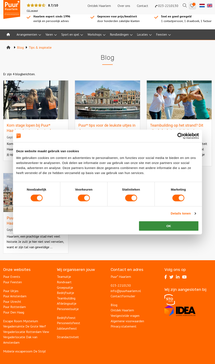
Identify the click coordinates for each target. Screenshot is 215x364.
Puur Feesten (12, 282)
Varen (49, 34)
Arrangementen (27, 34)
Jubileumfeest (67, 328)
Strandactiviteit (68, 337)
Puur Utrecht (12, 301)
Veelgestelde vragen (125, 315)
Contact (142, 6)
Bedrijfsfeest (66, 318)
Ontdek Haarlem (99, 6)
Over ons (124, 6)
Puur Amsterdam (14, 296)
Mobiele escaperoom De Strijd (24, 351)
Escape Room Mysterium (20, 321)
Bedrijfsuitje (65, 293)
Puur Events (11, 276)
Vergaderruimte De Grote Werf (24, 326)
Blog (114, 305)
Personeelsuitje (68, 309)
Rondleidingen (119, 34)
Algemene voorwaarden (127, 321)
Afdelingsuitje (66, 303)
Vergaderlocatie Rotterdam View (26, 332)
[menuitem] (8, 34)
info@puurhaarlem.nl (126, 291)
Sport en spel (70, 34)
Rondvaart (64, 282)
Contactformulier (123, 296)
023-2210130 (166, 6)
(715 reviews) (32, 10)
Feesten (161, 34)
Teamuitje (64, 276)
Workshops (95, 34)
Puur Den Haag (13, 312)
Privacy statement (123, 326)
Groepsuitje (65, 287)
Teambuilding (66, 298)
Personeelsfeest (68, 323)
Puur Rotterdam (14, 307)
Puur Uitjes (10, 291)
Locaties (142, 34)
